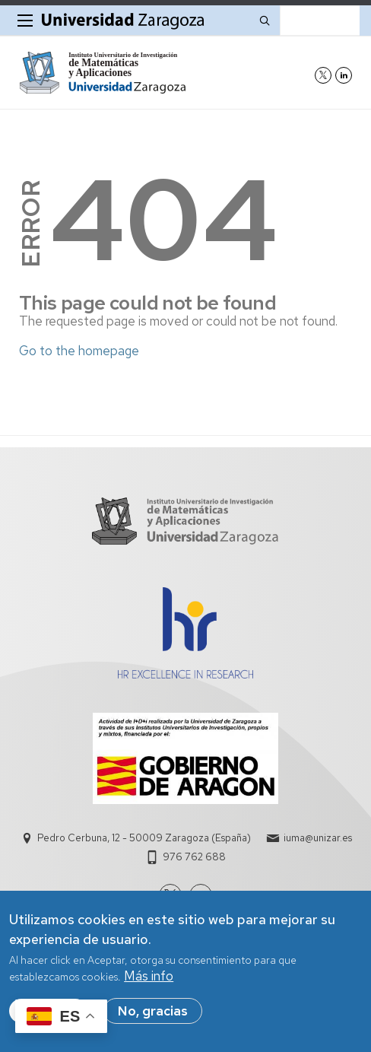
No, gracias (153, 1011)
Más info (148, 976)
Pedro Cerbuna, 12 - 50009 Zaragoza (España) (144, 837)
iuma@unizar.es (318, 837)
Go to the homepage (79, 350)
